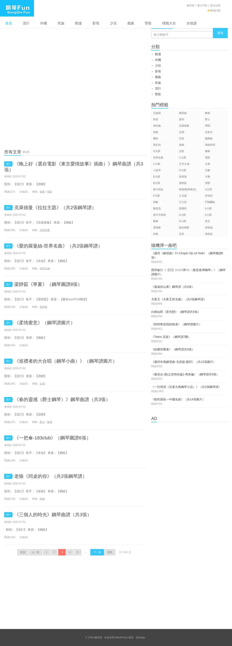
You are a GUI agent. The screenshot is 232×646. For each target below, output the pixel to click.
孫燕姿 (209, 233)
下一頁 (97, 552)
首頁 (8, 23)
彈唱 (207, 125)
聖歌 (148, 23)
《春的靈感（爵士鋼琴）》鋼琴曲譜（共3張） (62, 399)
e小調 (208, 214)
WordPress (121, 637)
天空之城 (184, 163)
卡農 (207, 176)
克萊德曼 (45, 230)
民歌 (155, 119)
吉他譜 (191, 23)
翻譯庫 (190, 5)
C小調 (156, 163)
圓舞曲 (209, 138)
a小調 (182, 214)
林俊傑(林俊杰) (187, 189)
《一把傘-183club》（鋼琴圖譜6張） (52, 437)
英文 (207, 221)
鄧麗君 (183, 208)
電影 (49, 191)
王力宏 (183, 202)
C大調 (182, 157)
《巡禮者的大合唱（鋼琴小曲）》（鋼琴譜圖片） (65, 361)
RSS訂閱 (214, 10)
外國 (43, 23)
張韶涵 (209, 227)
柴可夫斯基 (159, 214)
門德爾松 (210, 202)
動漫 (78, 23)
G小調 (182, 221)
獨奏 (207, 151)
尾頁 (109, 552)
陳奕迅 (157, 208)
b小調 (208, 208)
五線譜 (157, 113)
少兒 (113, 23)
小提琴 (157, 170)
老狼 (42, 498)
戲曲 (130, 23)
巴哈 (181, 138)
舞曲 (207, 113)
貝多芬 (209, 132)
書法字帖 (202, 5)
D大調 (182, 170)
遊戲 (181, 144)
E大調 (156, 176)
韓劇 (155, 202)
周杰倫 (157, 125)
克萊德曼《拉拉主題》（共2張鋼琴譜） (55, 207)
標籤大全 (169, 23)
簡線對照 (210, 144)
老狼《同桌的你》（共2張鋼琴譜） (50, 476)
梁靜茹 (43, 306)
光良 (181, 233)
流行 (26, 23)
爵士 (42, 422)
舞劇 (155, 221)
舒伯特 (209, 195)
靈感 (49, 422)
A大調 (208, 189)
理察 (207, 183)
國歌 (155, 138)
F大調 (156, 195)
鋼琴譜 (17, 8)
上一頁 (35, 552)
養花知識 (215, 5)
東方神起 (158, 189)
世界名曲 (45, 268)
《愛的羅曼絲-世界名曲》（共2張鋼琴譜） (58, 246)
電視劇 (157, 227)
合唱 (42, 383)
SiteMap (140, 637)
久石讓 (183, 195)
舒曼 (155, 233)
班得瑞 (183, 176)
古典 (207, 163)
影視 (96, 23)
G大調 (156, 151)
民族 (61, 23)
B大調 (156, 183)
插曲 (42, 191)
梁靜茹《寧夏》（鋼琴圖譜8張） (48, 284)
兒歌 (181, 151)
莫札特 (157, 144)
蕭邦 (181, 119)
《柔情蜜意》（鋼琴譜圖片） (44, 322)
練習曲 (183, 113)
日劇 (207, 170)
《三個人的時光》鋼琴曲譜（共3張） (53, 514)
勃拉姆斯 (184, 227)
